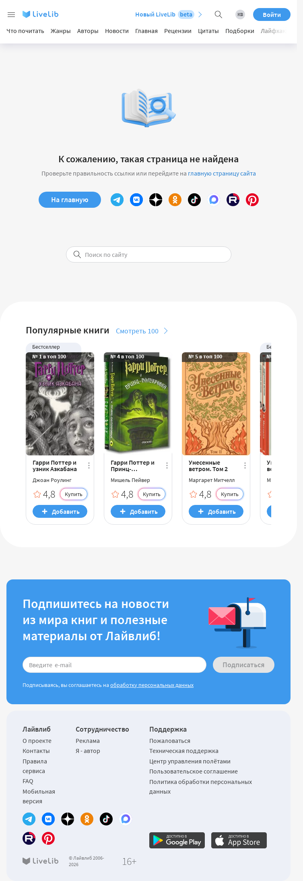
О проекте (37, 740)
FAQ (28, 781)
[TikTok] (194, 199)
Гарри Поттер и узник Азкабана (55, 465)
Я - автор (88, 751)
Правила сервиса (35, 766)
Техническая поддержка (183, 751)
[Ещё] (89, 465)
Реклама (88, 740)
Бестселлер (46, 346)
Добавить (66, 511)
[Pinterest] (252, 199)
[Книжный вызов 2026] (240, 14)
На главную (70, 199)
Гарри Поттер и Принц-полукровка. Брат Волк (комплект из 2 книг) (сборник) (133, 465)
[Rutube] (233, 199)
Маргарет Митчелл (212, 480)
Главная (146, 31)
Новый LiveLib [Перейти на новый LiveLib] (164, 14)
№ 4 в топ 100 (127, 356)
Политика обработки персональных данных (200, 786)
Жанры (61, 31)
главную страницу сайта (222, 173)
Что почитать (25, 31)
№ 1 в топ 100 (49, 356)
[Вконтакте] (136, 199)
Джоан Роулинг (52, 480)
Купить (73, 494)
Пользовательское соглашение (193, 771)
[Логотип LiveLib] (40, 14)
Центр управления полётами (190, 761)
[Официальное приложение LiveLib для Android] (177, 840)
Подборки (239, 31)
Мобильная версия (39, 796)
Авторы (88, 31)
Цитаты (208, 31)
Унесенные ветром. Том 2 (208, 465)
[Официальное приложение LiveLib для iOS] (239, 840)
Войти (272, 14)
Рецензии (178, 31)
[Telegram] (117, 199)
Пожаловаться (169, 740)
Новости (117, 31)
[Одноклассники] (175, 199)
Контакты (36, 751)
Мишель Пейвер (130, 480)
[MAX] (213, 199)
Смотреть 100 (137, 330)
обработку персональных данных (152, 685)
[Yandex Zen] (155, 199)
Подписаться (244, 664)
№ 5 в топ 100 (205, 356)
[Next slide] (281, 31)
